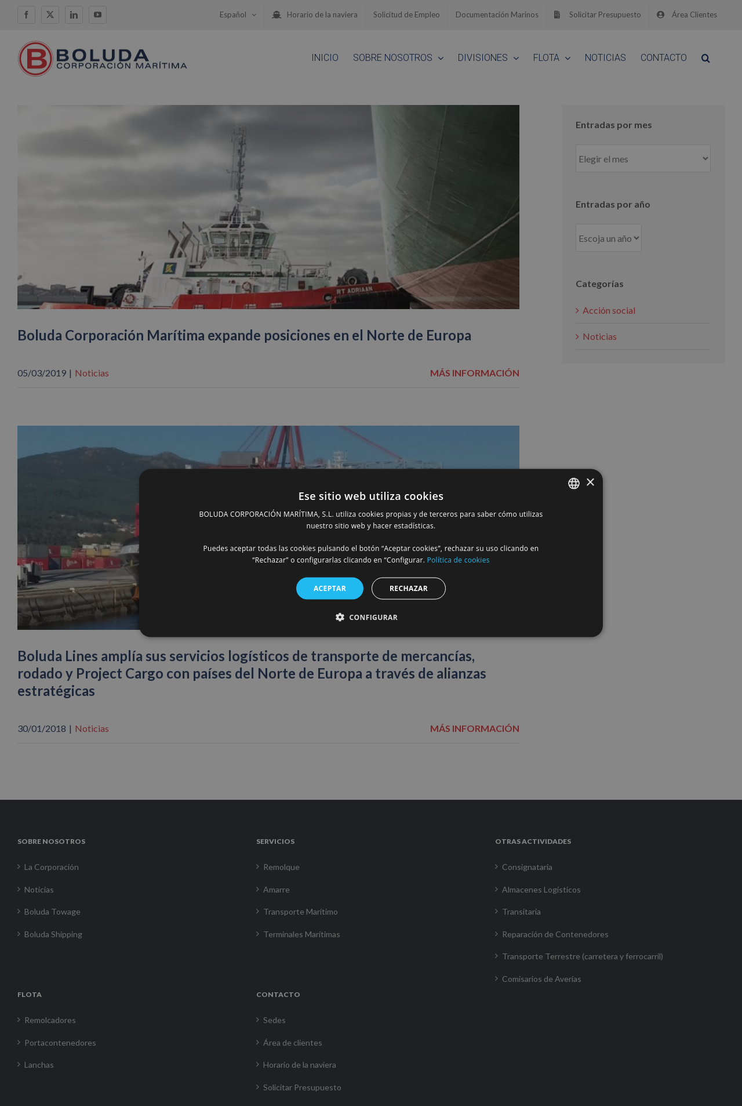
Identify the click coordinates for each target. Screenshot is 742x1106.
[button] (371, 617)
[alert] (371, 553)
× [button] (589, 482)
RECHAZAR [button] (409, 588)
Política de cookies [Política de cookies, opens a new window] (458, 560)
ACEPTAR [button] (330, 588)
